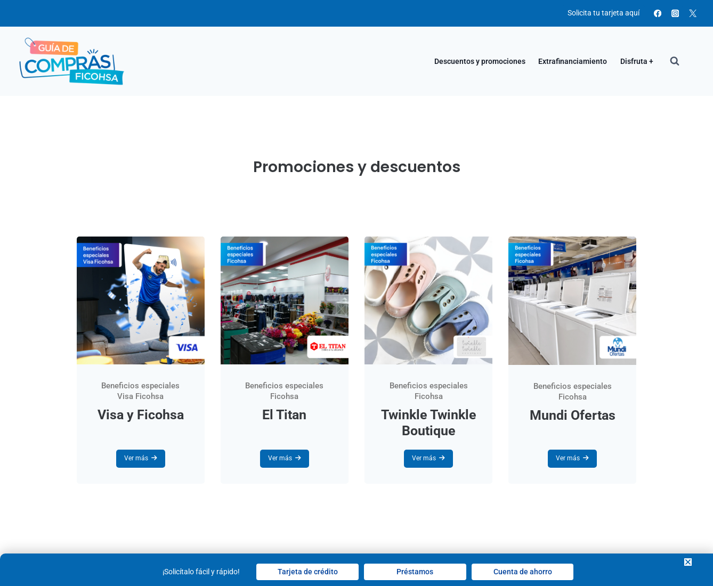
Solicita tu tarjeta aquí (603, 13)
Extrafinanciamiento (572, 61)
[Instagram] (675, 13)
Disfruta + (636, 61)
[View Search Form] (674, 61)
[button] (688, 562)
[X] (692, 13)
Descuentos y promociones (479, 61)
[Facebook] (658, 13)
